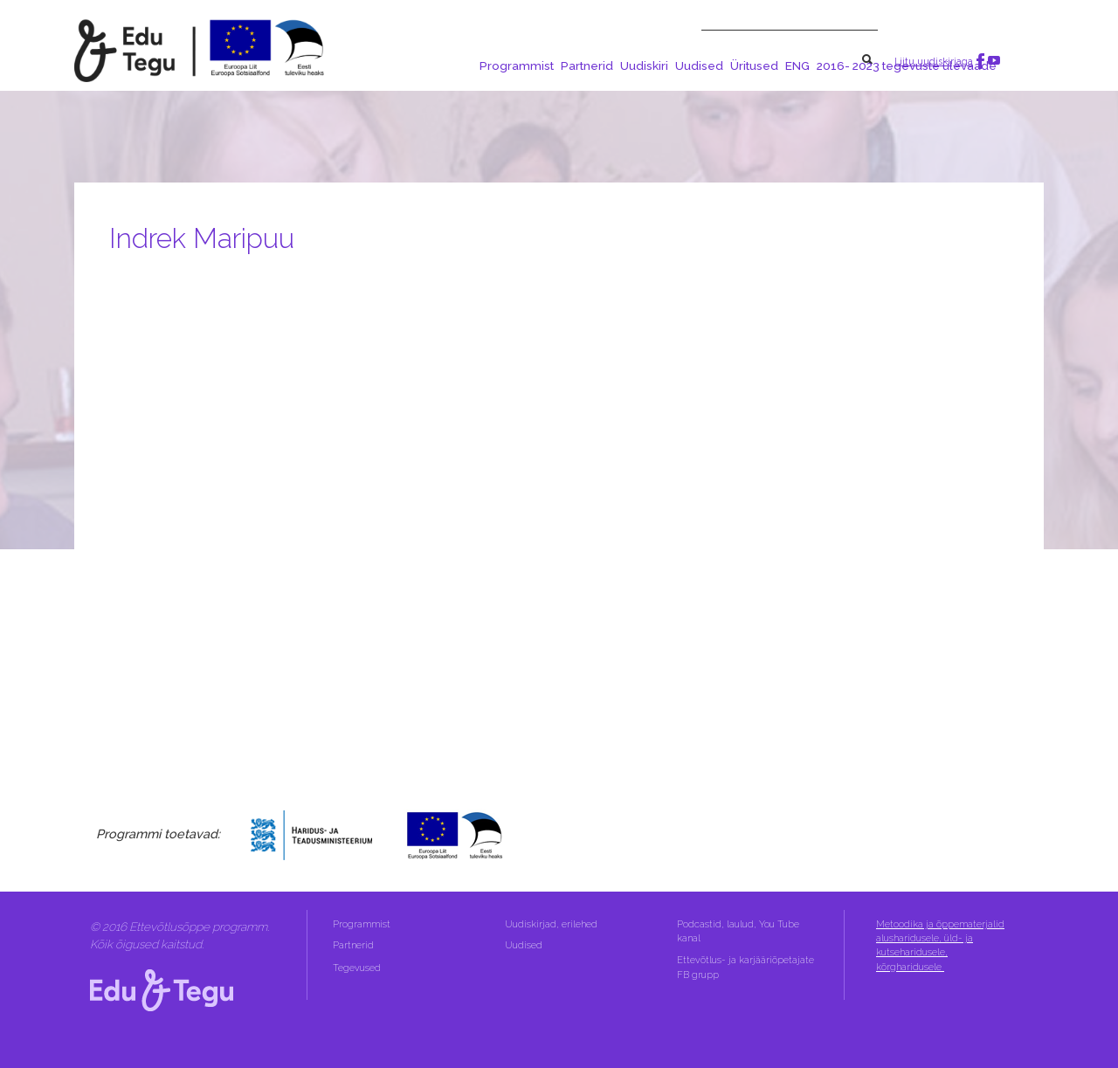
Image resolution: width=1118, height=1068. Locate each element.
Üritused (754, 65)
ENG (797, 65)
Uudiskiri (644, 65)
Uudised (699, 65)
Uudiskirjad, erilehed (552, 924)
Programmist (517, 65)
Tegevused (358, 968)
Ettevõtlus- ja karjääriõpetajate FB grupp (745, 967)
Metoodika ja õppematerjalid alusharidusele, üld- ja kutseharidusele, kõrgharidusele (940, 946)
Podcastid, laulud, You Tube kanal (738, 931)
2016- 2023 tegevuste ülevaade (907, 65)
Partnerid (587, 65)
